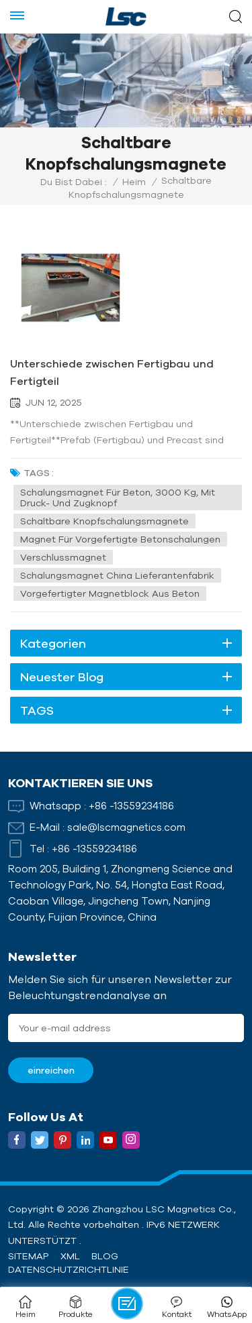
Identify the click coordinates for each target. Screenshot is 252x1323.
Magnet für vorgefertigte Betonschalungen (120, 539)
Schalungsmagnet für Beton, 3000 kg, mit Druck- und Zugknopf (117, 497)
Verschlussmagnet (63, 557)
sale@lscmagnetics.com (126, 827)
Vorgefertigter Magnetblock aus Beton (110, 593)
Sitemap (28, 1256)
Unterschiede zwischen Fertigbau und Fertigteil (112, 372)
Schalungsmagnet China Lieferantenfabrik (117, 575)
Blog (104, 1256)
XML (70, 1256)
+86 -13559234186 (131, 805)
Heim (134, 181)
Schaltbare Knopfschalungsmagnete (104, 521)
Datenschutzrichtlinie (68, 1269)
